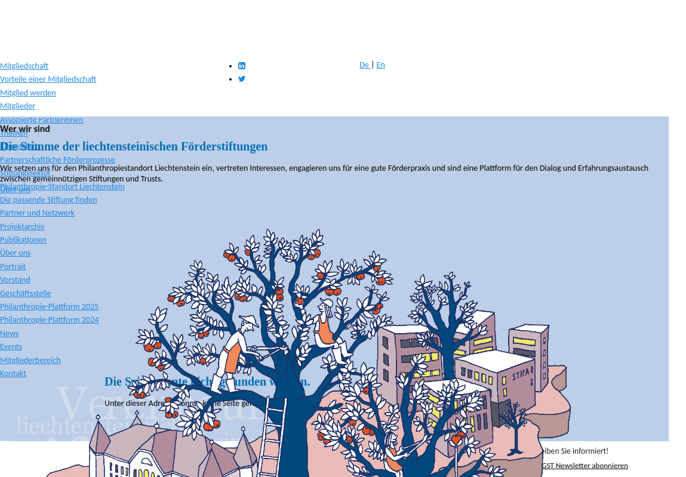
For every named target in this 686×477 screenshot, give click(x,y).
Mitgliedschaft (24, 66)
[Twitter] (242, 79)
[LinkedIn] (241, 66)
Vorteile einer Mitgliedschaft (48, 79)
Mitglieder (17, 106)
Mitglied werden (28, 93)
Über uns (15, 189)
